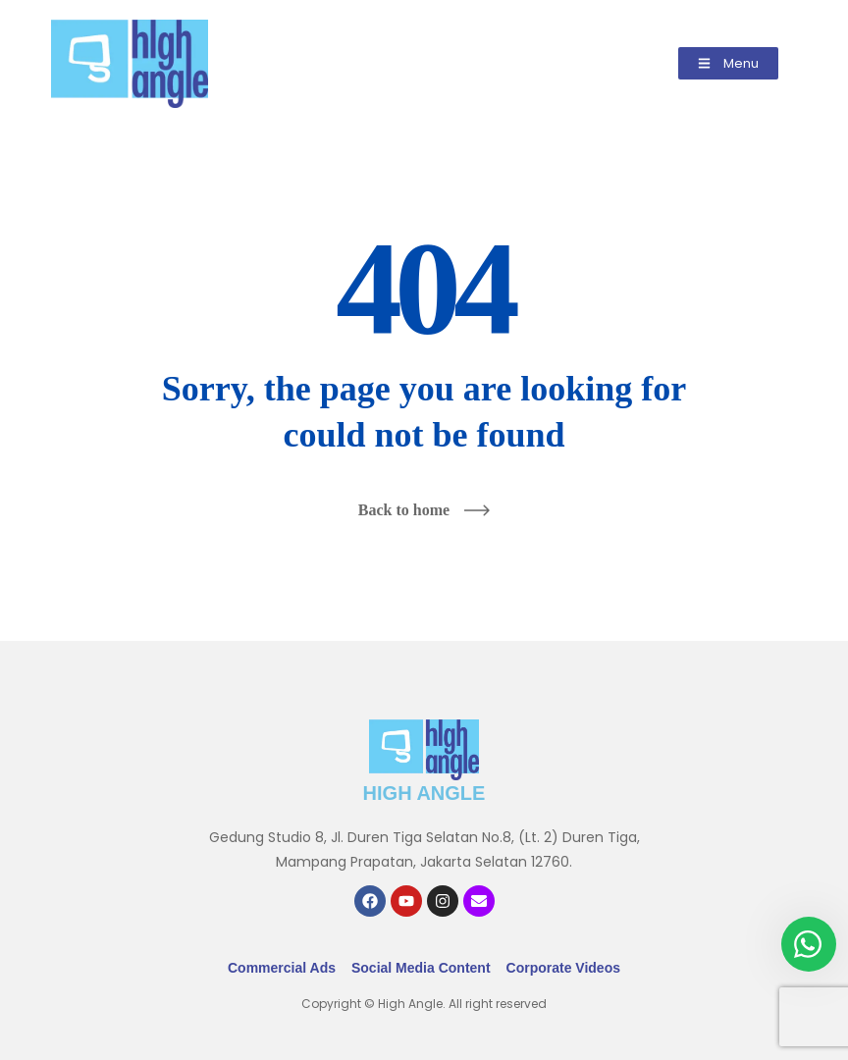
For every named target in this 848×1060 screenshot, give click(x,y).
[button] (728, 63)
